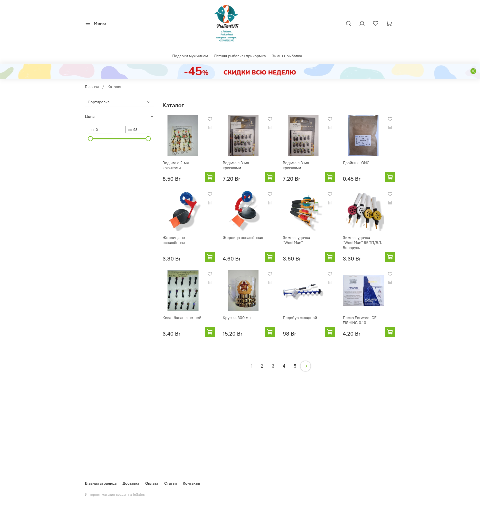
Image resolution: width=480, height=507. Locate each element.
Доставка (130, 483)
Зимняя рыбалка (287, 55)
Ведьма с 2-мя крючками (175, 165)
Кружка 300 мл (237, 317)
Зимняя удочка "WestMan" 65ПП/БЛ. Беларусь (362, 242)
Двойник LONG (356, 162)
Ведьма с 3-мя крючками (236, 165)
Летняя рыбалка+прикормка (240, 55)
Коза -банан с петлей (181, 317)
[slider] (90, 138)
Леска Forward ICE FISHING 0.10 (359, 320)
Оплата (151, 483)
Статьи (170, 483)
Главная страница (100, 483)
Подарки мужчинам (190, 55)
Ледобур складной (300, 317)
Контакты (191, 483)
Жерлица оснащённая (243, 237)
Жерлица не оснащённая (173, 240)
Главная (92, 86)
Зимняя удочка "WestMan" (296, 240)
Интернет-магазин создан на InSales (115, 494)
